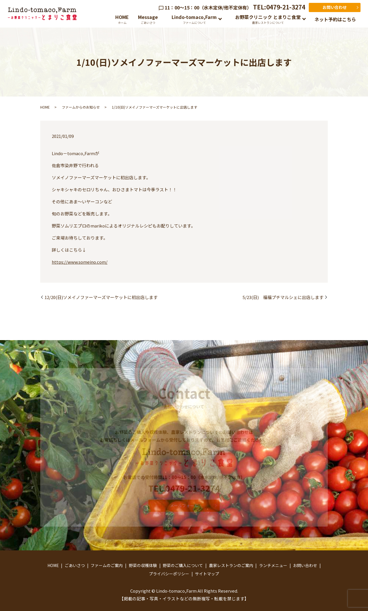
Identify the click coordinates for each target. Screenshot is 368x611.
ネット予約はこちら (335, 19)
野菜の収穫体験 (143, 565)
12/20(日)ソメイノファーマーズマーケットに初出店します (101, 297)
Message (148, 19)
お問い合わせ (335, 7)
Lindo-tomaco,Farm (194, 19)
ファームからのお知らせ (81, 107)
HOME (122, 19)
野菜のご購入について (183, 565)
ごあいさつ (75, 565)
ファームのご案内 (107, 565)
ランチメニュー (273, 565)
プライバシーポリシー (169, 574)
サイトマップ (207, 574)
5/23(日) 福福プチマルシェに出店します (283, 297)
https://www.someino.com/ (80, 262)
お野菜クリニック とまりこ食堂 (268, 19)
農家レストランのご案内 (231, 565)
